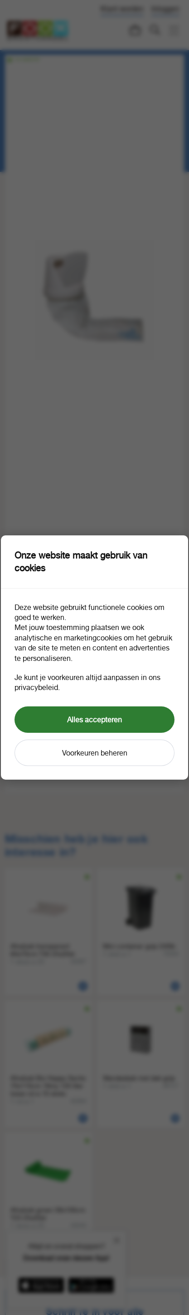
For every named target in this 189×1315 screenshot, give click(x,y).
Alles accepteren (94, 719)
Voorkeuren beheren (94, 753)
